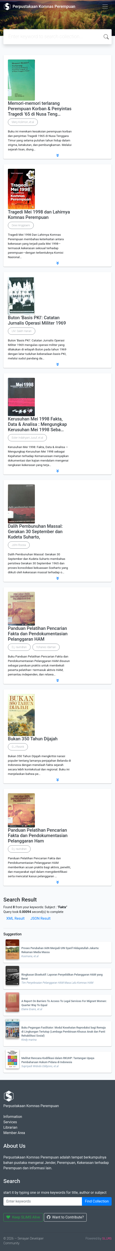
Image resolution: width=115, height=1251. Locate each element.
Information (12, 1117)
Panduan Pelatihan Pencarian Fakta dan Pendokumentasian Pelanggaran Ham (38, 835)
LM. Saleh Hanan (22, 331)
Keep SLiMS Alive (23, 1217)
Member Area (14, 1133)
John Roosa (19, 545)
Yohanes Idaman (46, 647)
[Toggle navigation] (105, 6)
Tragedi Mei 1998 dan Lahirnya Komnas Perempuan (39, 214)
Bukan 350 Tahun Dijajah (33, 738)
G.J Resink (18, 746)
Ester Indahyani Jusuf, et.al (27, 437)
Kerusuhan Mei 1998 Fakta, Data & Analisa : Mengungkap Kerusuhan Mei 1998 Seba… (37, 424)
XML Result (15, 918)
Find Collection (97, 1201)
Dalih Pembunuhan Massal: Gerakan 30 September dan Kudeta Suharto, (35, 531)
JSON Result (40, 918)
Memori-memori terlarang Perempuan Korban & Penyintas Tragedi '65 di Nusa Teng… (40, 109)
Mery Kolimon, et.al (23, 122)
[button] (57, 155)
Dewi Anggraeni (21, 225)
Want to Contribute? (65, 1217)
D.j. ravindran (19, 647)
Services (10, 1122)
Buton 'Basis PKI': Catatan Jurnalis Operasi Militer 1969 (37, 320)
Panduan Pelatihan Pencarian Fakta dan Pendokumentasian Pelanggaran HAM (38, 634)
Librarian (10, 1127)
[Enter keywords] (42, 1201)
